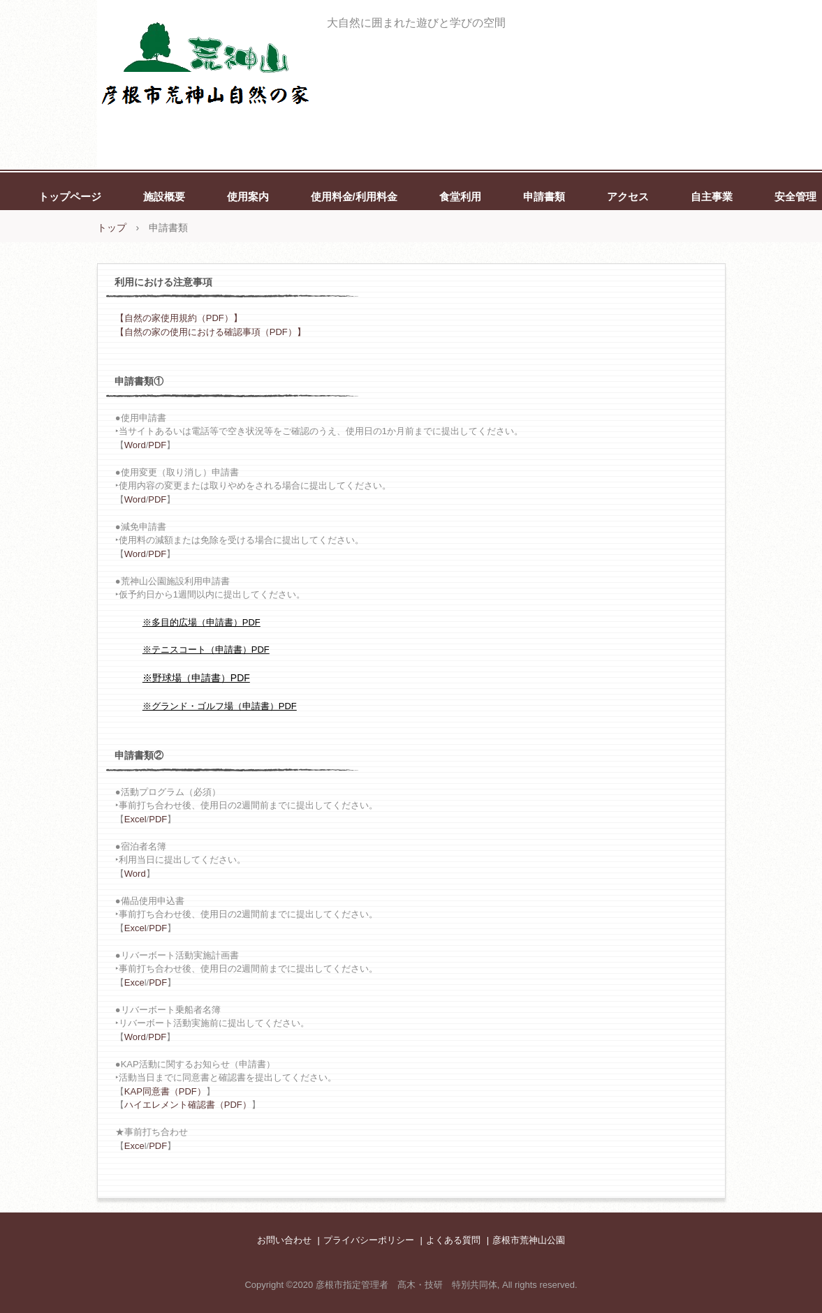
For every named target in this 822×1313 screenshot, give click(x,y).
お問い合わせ (284, 1240)
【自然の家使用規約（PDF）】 (178, 318)
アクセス (628, 196)
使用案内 (248, 196)
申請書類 (544, 196)
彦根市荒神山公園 (528, 1240)
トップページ (69, 196)
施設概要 (164, 196)
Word (135, 445)
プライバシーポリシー (368, 1240)
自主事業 (712, 196)
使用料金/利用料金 (354, 196)
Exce (134, 982)
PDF (157, 445)
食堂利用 (460, 196)
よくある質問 (453, 1240)
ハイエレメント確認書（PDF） (187, 1104)
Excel (135, 819)
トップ (111, 227)
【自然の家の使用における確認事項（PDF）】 (210, 332)
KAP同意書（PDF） (165, 1091)
